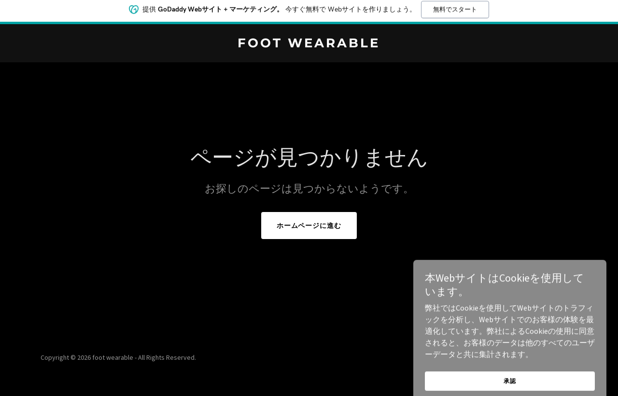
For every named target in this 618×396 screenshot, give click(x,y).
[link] (309, 44)
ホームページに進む (309, 225)
